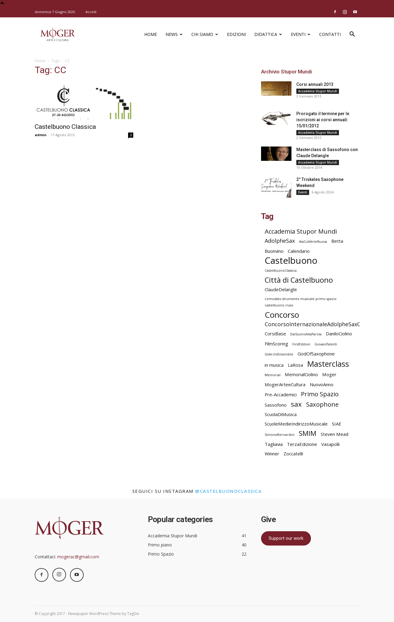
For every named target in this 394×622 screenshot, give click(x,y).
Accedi (90, 11)
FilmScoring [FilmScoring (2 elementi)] (276, 344)
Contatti (330, 34)
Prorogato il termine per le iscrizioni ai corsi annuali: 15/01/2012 (322, 119)
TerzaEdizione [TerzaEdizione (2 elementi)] (302, 444)
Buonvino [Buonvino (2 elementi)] (274, 251)
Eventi (300, 34)
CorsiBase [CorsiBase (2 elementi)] (275, 333)
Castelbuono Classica (65, 126)
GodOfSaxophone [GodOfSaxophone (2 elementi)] (316, 354)
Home (150, 34)
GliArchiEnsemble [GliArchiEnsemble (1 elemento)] (279, 354)
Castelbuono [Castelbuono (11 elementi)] (291, 260)
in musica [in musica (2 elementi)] (274, 365)
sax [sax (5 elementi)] (296, 404)
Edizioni (236, 34)
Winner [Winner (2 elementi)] (272, 454)
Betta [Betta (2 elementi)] (337, 241)
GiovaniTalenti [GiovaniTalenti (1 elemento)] (326, 344)
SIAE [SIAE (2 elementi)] (336, 424)
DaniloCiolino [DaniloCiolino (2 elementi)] (339, 333)
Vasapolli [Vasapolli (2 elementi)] (330, 444)
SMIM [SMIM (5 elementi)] (307, 433)
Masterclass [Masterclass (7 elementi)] (328, 364)
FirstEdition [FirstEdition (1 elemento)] (301, 344)
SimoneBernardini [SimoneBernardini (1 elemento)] (280, 435)
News (174, 34)
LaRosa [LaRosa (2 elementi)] (295, 365)
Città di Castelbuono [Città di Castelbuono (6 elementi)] (299, 280)
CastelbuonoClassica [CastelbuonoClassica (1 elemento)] (281, 270)
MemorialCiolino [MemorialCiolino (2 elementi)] (301, 374)
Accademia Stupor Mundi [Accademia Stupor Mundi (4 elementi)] (301, 231)
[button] (352, 35)
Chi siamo (204, 34)
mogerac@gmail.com (78, 557)
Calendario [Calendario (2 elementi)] (299, 251)
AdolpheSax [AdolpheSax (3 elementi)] (280, 241)
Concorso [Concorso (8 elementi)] (282, 315)
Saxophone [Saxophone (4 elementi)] (322, 404)
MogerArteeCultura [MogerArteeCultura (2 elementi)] (285, 384)
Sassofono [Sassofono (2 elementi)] (276, 405)
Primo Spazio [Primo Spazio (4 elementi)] (320, 394)
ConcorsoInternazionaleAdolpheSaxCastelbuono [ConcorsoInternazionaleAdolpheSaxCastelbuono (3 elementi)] (327, 324)
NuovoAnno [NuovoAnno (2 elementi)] (321, 384)
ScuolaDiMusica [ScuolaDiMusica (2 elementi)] (281, 414)
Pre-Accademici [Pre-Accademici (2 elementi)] (281, 394)
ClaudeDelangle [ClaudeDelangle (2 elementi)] (281, 289)
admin (41, 135)
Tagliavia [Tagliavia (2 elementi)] (274, 444)
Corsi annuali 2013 (314, 84)
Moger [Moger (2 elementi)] (329, 374)
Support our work (286, 538)
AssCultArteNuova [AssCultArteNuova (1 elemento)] (313, 241)
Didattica (268, 34)
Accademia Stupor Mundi (317, 91)
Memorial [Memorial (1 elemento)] (273, 375)
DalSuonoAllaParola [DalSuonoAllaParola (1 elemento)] (306, 334)
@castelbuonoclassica (228, 491)
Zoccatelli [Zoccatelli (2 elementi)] (293, 454)
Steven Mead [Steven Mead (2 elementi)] (334, 434)
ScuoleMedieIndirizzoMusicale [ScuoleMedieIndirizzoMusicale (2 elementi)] (296, 424)
